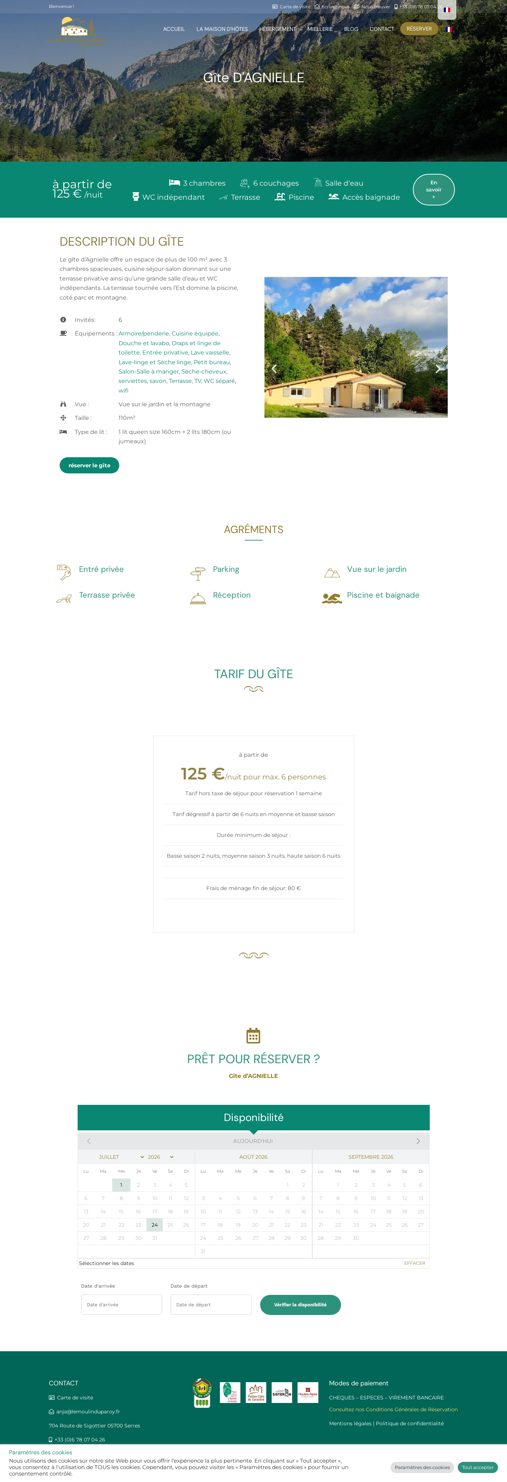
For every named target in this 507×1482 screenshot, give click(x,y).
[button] (274, 368)
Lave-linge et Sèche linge (155, 362)
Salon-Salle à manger (149, 371)
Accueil (174, 29)
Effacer (414, 1263)
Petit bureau (212, 362)
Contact (382, 29)
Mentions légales (350, 1423)
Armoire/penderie (144, 333)
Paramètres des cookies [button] (422, 1467)
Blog (351, 29)
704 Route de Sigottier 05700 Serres (94, 1425)
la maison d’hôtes (222, 29)
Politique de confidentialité (410, 1423)
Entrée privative (165, 352)
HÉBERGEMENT (277, 29)
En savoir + (434, 189)
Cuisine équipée (195, 333)
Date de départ (189, 1286)
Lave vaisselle (210, 352)
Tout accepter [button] (478, 1467)
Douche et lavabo (144, 343)
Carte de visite (75, 1397)
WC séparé (219, 381)
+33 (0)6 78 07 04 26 (78, 1439)
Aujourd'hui (253, 1141)
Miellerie (320, 29)
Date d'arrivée (98, 1286)
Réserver (419, 28)
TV (197, 381)
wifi (124, 390)
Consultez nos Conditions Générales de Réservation (393, 1409)
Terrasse (180, 381)
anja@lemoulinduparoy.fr (88, 1411)
